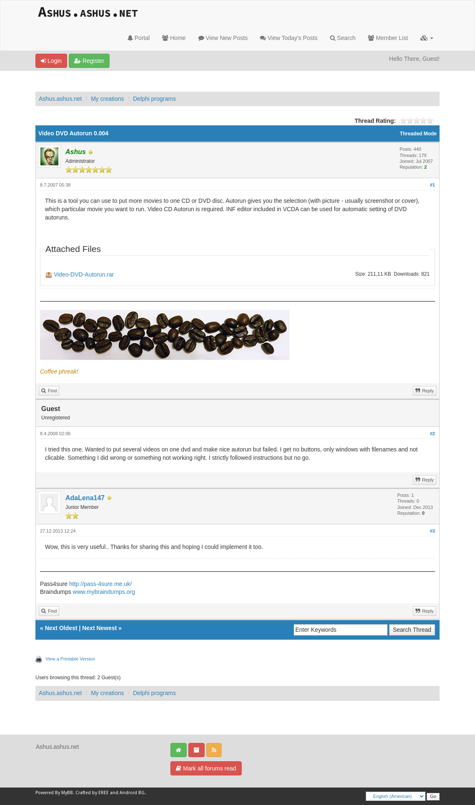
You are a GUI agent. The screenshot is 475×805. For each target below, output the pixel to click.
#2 (432, 433)
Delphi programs (154, 98)
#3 (432, 530)
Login (51, 60)
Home (173, 38)
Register (89, 60)
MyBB (67, 792)
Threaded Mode (418, 134)
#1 (432, 184)
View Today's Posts (289, 38)
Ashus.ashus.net (60, 98)
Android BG (132, 792)
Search (342, 38)
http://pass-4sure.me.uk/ (100, 584)
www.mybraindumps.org (104, 591)
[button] (427, 37)
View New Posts (223, 38)
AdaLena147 (85, 497)
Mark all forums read (206, 768)
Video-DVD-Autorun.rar (84, 274)
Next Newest (99, 628)
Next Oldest (61, 628)
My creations (107, 98)
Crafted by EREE (92, 792)
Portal (139, 38)
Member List (388, 38)
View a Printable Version (70, 658)
